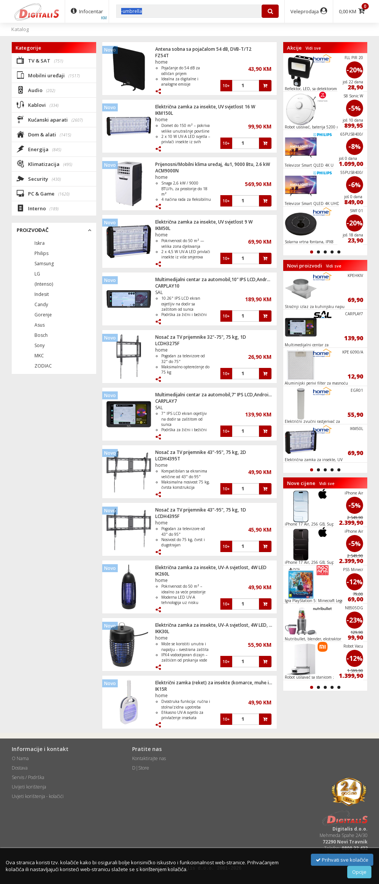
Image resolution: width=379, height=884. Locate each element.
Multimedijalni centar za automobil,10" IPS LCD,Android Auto (220, 279)
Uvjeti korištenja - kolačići (38, 796)
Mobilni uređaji (48, 75)
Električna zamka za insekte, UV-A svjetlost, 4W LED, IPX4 (216, 625)
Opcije (359, 871)
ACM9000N (167, 170)
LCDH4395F (167, 516)
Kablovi (38, 104)
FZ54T (162, 55)
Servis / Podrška (28, 777)
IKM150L (164, 113)
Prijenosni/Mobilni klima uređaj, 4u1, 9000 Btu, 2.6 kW (212, 164)
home (161, 62)
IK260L (162, 574)
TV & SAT (40, 60)
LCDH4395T (167, 458)
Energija (39, 149)
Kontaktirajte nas (149, 758)
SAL (159, 292)
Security (39, 178)
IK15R (161, 689)
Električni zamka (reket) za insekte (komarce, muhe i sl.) (215, 682)
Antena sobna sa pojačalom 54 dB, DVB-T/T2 (203, 49)
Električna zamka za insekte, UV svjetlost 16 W (205, 106)
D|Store (140, 768)
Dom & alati (44, 134)
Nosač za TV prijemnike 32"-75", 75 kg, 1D (200, 337)
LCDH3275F (167, 343)
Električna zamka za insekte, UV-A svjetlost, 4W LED (211, 567)
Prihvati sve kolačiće (342, 859)
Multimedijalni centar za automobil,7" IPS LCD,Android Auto (219, 394)
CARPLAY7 (166, 401)
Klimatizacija (44, 163)
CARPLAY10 (167, 286)
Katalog (20, 29)
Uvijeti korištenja (29, 787)
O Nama (20, 758)
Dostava (20, 768)
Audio (36, 90)
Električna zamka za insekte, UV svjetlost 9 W (204, 222)
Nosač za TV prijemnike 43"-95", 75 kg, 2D (200, 452)
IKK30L (162, 631)
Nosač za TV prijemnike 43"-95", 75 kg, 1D (200, 510)
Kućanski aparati (50, 119)
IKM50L (162, 228)
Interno (38, 208)
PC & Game (43, 193)
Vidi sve (313, 48)
